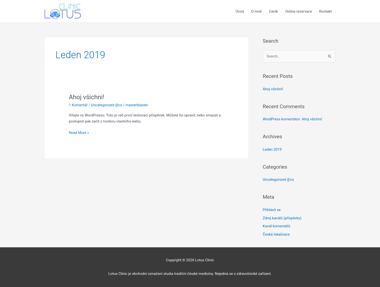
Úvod (240, 11)
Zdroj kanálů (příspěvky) (282, 218)
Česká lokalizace (276, 234)
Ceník (273, 11)
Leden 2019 (272, 149)
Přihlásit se (272, 210)
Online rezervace (298, 11)
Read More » (79, 133)
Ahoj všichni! (86, 97)
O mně (256, 11)
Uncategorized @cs (106, 105)
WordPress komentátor (281, 119)
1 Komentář (78, 105)
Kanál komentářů (276, 226)
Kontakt (325, 11)
